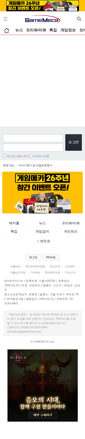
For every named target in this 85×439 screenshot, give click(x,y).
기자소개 (70, 272)
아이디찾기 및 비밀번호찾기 (35, 165)
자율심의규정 (17, 272)
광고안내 (55, 266)
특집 (53, 30)
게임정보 (68, 30)
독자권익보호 (52, 272)
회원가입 (8, 165)
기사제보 (35, 272)
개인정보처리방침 (35, 266)
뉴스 (19, 30)
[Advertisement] (42, 79)
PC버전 (51, 257)
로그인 (33, 257)
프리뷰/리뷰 (36, 30)
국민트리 (71, 231)
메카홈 (14, 223)
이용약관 (15, 266)
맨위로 (43, 241)
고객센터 (70, 266)
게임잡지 (42, 231)
